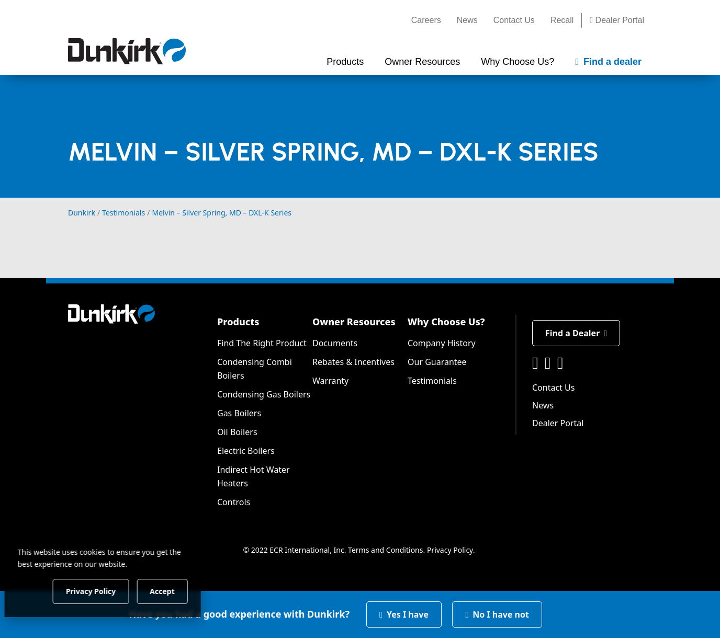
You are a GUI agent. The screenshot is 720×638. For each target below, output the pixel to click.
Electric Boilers (246, 451)
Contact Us (514, 20)
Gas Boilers (239, 413)
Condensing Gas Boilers (263, 394)
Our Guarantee (437, 362)
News (467, 20)
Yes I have (404, 614)
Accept (178, 591)
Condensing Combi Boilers (254, 368)
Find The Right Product (262, 343)
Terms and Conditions (385, 550)
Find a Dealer (576, 333)
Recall (561, 20)
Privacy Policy (450, 550)
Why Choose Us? (446, 321)
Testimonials (432, 380)
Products (238, 321)
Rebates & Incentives (353, 362)
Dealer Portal (617, 20)
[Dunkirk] (127, 51)
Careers (426, 20)
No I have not (497, 614)
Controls (233, 502)
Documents (334, 343)
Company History (442, 343)
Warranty (330, 380)
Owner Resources (354, 321)
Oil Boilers (237, 432)
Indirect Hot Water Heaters (253, 476)
